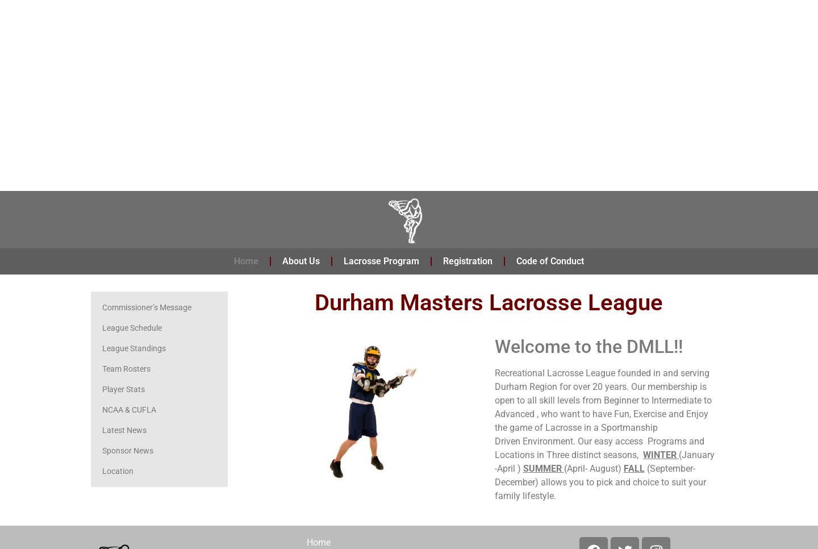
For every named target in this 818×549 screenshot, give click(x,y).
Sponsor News (127, 450)
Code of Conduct (550, 261)
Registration (468, 261)
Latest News (124, 430)
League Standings (134, 348)
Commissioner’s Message (146, 307)
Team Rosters (126, 368)
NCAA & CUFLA (129, 409)
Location (117, 471)
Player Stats (123, 389)
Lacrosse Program (381, 261)
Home (246, 261)
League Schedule (132, 327)
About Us (301, 261)
